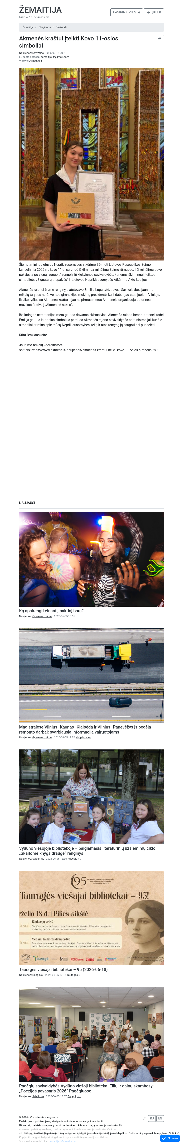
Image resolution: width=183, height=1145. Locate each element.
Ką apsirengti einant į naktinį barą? (51, 610)
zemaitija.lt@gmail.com (55, 56)
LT (144, 1118)
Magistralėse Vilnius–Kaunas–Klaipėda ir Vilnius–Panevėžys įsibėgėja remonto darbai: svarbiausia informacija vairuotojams (85, 730)
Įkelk (153, 12)
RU (152, 1118)
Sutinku (170, 1138)
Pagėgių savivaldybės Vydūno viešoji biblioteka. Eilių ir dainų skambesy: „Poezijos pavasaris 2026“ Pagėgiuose (86, 1088)
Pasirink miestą (126, 12)
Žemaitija (40, 10)
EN (160, 1118)
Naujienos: (31, 52)
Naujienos (45, 27)
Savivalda (61, 27)
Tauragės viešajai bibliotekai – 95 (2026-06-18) (63, 969)
